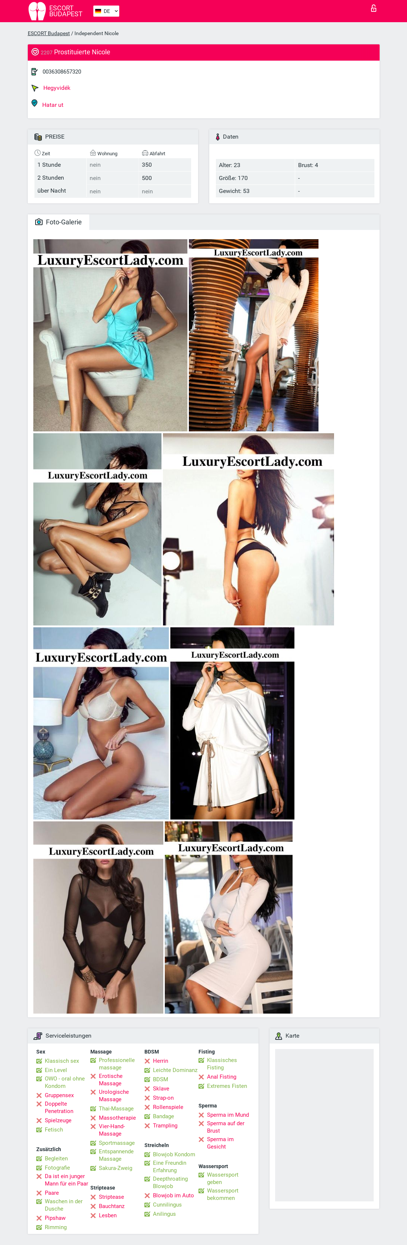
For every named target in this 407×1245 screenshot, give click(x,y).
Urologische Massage (114, 1096)
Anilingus (164, 1214)
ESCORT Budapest (49, 33)
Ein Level (56, 1070)
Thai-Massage (116, 1108)
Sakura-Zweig (115, 1168)
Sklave (161, 1088)
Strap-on (163, 1098)
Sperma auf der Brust (225, 1127)
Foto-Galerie (58, 222)
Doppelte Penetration (59, 1107)
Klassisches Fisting (222, 1064)
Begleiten (56, 1158)
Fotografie (57, 1167)
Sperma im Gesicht (220, 1143)
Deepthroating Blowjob (170, 1183)
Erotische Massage (111, 1080)
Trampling (165, 1125)
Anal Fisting (221, 1076)
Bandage (163, 1116)
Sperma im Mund (228, 1115)
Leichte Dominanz (175, 1070)
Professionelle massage (117, 1064)
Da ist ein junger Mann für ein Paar (66, 1180)
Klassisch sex (62, 1061)
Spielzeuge (58, 1120)
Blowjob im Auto (173, 1195)
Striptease (111, 1197)
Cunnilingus (167, 1204)
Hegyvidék (50, 88)
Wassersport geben (222, 1178)
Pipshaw (55, 1218)
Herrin (160, 1061)
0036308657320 (62, 71)
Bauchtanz (111, 1206)
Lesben (108, 1215)
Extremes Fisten (227, 1086)
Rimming (56, 1227)
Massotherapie (117, 1118)
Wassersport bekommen (222, 1194)
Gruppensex (59, 1095)
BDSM (160, 1079)
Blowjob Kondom (174, 1154)
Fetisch (54, 1129)
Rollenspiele (168, 1107)
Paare (52, 1193)
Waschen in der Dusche (64, 1205)
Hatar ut (47, 103)
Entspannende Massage (116, 1155)
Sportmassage (117, 1143)
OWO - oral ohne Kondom (65, 1082)
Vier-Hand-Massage (112, 1130)
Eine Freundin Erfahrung (169, 1167)
